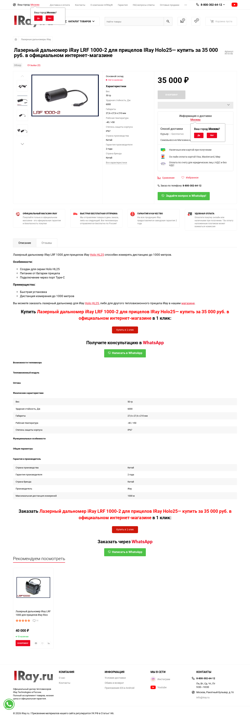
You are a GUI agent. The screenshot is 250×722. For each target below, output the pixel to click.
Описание (24, 243)
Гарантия (123, 4)
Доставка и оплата (60, 4)
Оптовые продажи (169, 4)
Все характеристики (116, 162)
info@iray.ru (203, 697)
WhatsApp (153, 343)
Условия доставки (115, 678)
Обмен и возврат (114, 683)
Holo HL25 (97, 255)
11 (37, 620)
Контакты (80, 4)
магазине (188, 303)
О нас (62, 678)
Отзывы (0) (33, 65)
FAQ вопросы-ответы (144, 4)
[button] (22, 144)
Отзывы (46, 243)
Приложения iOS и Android (119, 688)
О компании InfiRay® (101, 4)
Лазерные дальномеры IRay (36, 39)
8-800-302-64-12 (211, 5)
